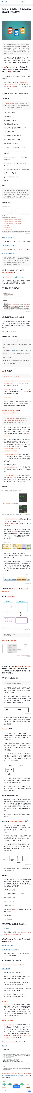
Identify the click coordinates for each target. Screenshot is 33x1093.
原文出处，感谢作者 (7, 238)
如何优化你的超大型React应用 (10, 949)
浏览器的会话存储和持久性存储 (13, 1075)
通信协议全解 (5, 928)
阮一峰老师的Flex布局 (8, 253)
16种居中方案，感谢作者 (9, 245)
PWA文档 (4, 1045)
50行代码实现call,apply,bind (13, 277)
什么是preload (6, 968)
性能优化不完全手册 (7, 946)
